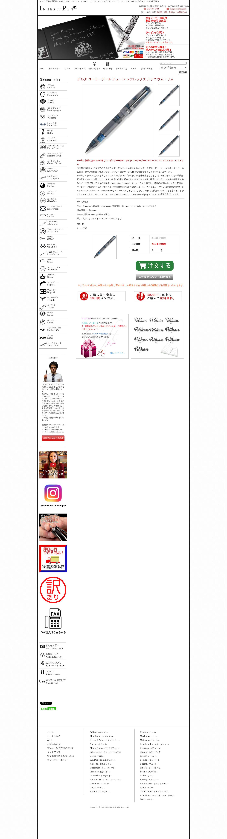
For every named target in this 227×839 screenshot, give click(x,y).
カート (134, 69)
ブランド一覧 (79, 69)
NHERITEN (56, 9)
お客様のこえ (121, 69)
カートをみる (54, 736)
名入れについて (53, 662)
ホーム (42, 69)
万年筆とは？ (52, 654)
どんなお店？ (52, 645)
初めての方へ (54, 69)
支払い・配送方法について (60, 748)
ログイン (50, 671)
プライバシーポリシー (58, 760)
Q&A (49, 740)
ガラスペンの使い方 (56, 680)
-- (99, 732)
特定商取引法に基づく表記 (60, 756)
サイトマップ (54, 752)
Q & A (67, 69)
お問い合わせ (146, 69)
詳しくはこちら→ (117, 353)
